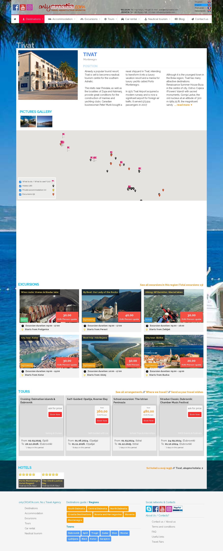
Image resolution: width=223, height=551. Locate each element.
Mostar (124, 533)
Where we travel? (157, 392)
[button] (115, 158)
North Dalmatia (118, 508)
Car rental (129, 19)
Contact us (199, 19)
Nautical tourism (156, 19)
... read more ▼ (183, 105)
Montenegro (75, 520)
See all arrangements (129, 392)
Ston (114, 533)
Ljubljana (73, 539)
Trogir (94, 533)
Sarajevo (105, 539)
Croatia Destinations (79, 514)
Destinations (32, 19)
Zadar (105, 533)
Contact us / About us (164, 521)
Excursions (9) (27, 194)
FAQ (154, 531)
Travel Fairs (158, 541)
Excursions (88, 19)
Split (85, 533)
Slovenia (129, 514)
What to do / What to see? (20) (34, 181)
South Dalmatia (76, 508)
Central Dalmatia (97, 508)
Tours (109, 19)
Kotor (93, 539)
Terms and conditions (163, 526)
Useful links (158, 536)
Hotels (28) (25, 186)
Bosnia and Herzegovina (108, 514)
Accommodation (60, 19)
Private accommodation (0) (32, 190)
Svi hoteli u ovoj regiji (159, 468)
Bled (84, 539)
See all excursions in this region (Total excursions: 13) (171, 285)
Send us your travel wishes (187, 392)
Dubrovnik (73, 533)
